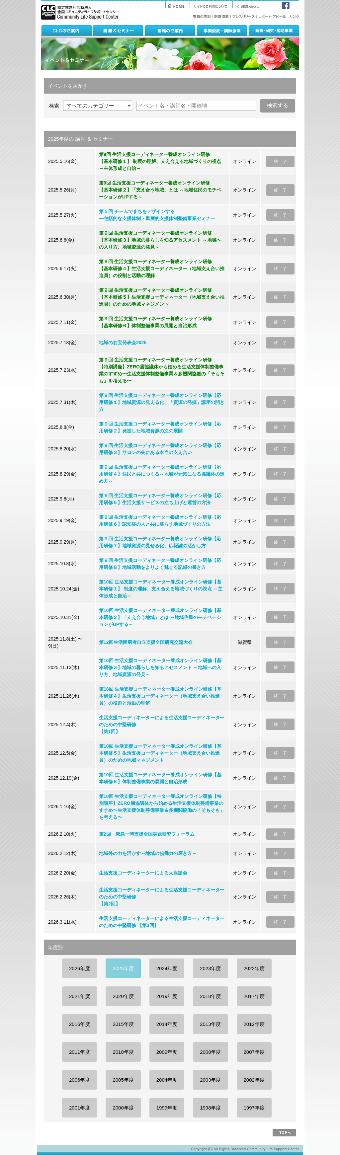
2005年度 (123, 1080)
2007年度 (254, 1052)
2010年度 (123, 1052)
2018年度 (210, 996)
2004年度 (166, 1080)
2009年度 (166, 1052)
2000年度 (123, 1108)
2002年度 (254, 1080)
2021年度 (79, 996)
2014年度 (166, 1024)
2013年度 (210, 1024)
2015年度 (123, 1024)
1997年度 (254, 1108)
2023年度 (210, 968)
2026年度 (79, 968)
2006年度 (79, 1080)
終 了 (280, 161)
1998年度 (210, 1108)
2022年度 (254, 968)
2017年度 (254, 996)
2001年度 (79, 1108)
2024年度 (166, 968)
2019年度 (166, 996)
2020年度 (123, 996)
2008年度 (210, 1052)
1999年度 (166, 1108)
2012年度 (254, 1024)
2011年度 (79, 1052)
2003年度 (210, 1080)
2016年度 (79, 1024)
